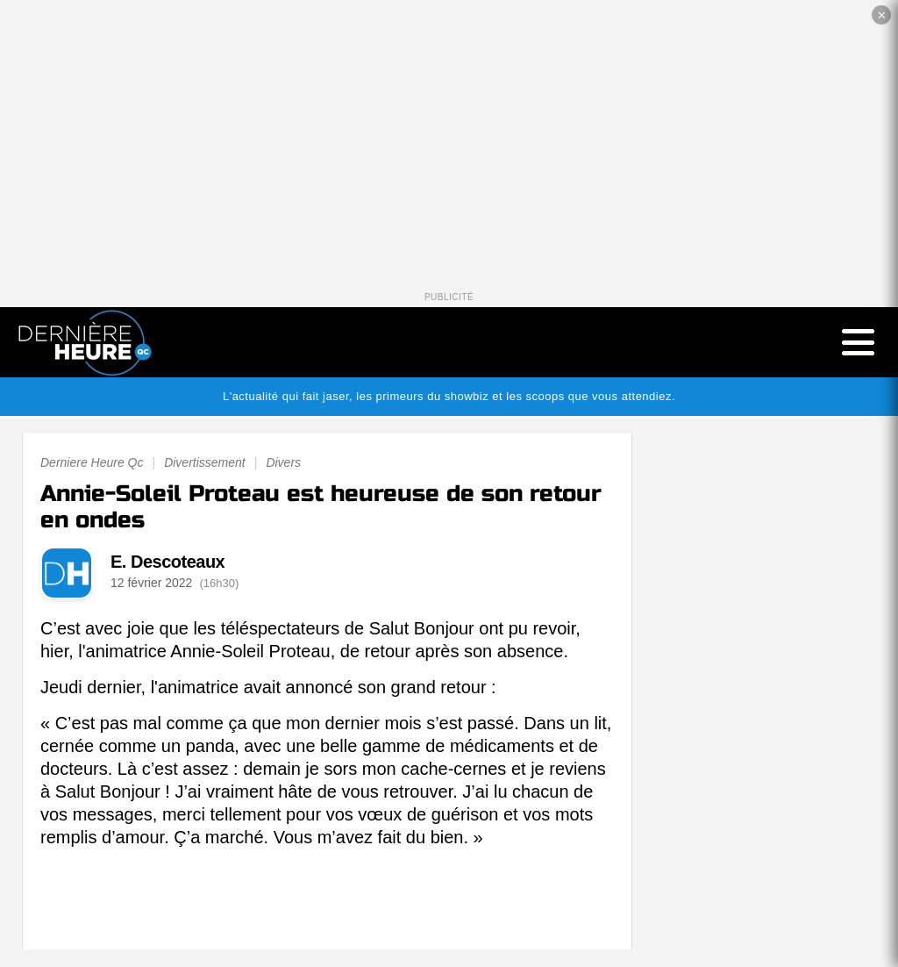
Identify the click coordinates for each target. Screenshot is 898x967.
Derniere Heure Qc (92, 462)
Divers (283, 462)
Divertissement (205, 462)
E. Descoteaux (167, 561)
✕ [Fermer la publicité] (882, 15)
